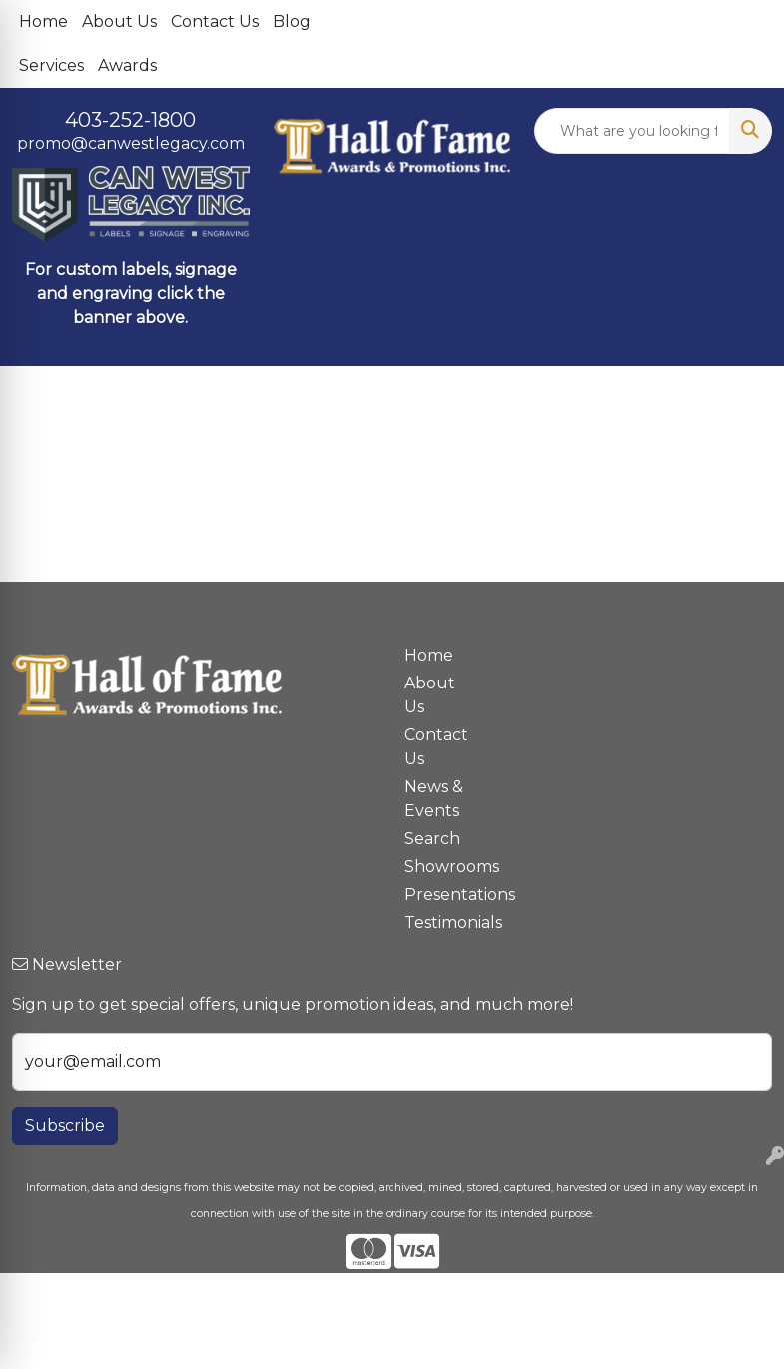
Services (51, 65)
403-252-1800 (130, 120)
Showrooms (441, 866)
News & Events (433, 798)
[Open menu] (744, 395)
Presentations (441, 894)
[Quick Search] (632, 131)
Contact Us (215, 21)
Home (43, 21)
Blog (292, 21)
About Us (119, 21)
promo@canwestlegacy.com (131, 143)
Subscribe (65, 1125)
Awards (127, 65)
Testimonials (441, 922)
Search (432, 838)
